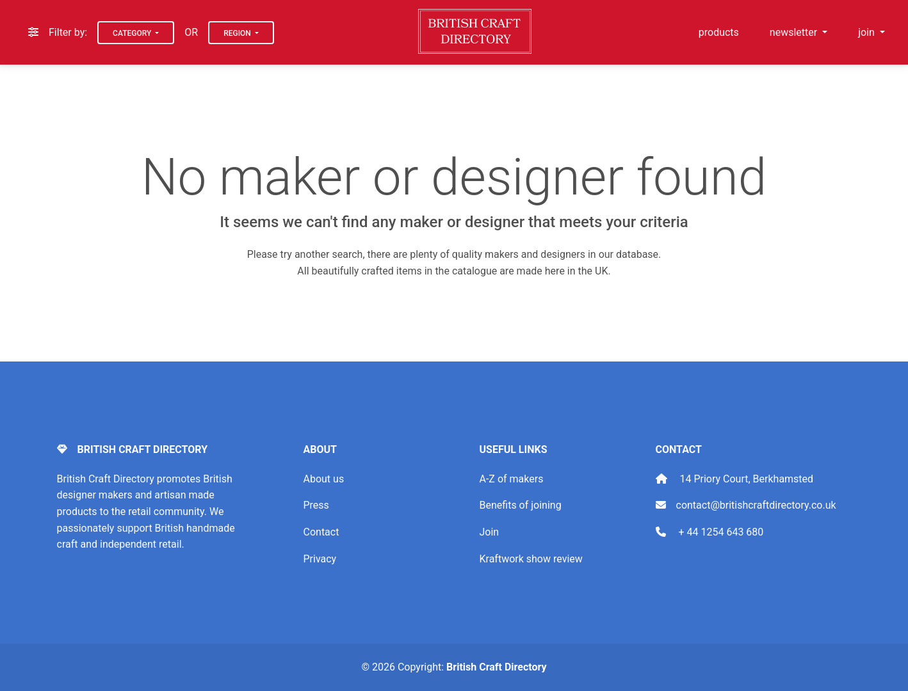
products (719, 32)
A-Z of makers (512, 479)
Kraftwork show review (531, 559)
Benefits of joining (521, 505)
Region (238, 33)
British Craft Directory (496, 667)
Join (489, 532)
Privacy (320, 559)
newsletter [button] (795, 32)
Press (316, 505)
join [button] (867, 32)
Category (133, 33)
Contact (321, 532)
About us (324, 479)
